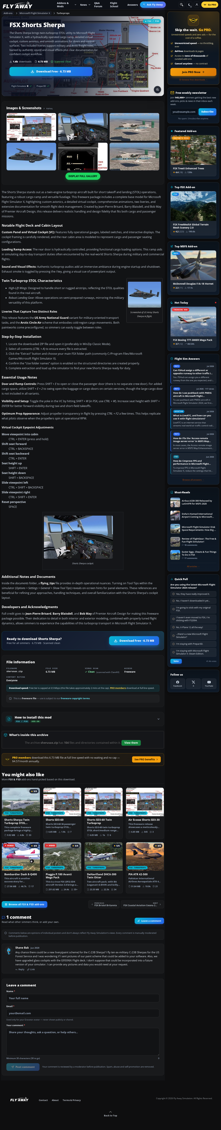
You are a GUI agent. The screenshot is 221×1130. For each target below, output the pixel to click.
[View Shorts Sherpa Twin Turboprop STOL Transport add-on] (21, 813)
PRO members (118, 688)
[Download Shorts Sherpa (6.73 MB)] (50, 71)
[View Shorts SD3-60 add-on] (62, 812)
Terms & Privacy (72, 1100)
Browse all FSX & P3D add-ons (24, 904)
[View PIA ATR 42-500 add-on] (145, 866)
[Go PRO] (209, 5)
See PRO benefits (146, 759)
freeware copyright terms (75, 698)
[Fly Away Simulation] (17, 4)
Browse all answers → (193, 479)
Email (10, 1006)
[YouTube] (209, 683)
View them (131, 742)
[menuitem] (153, 5)
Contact (43, 1100)
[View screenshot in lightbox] (157, 89)
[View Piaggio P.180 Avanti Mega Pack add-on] (62, 867)
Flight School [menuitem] (114, 4)
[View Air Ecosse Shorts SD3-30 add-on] (145, 812)
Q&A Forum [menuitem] (98, 4)
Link (31, 969)
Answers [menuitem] (132, 4)
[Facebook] (177, 683)
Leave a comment (149, 920)
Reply (19, 969)
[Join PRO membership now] (193, 72)
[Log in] (197, 5)
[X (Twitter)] (193, 683)
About (55, 1100)
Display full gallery (83, 176)
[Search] (182, 5)
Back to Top (110, 1114)
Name (10, 991)
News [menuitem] (85, 4)
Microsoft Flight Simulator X (35, 13)
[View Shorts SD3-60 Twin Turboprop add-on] (104, 813)
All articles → (193, 566)
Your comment (15, 1025)
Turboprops (63, 13)
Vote (176, 661)
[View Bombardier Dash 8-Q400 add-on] (21, 866)
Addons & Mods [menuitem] (66, 4)
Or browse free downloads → (193, 79)
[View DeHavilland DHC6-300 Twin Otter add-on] (104, 867)
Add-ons (8, 13)
